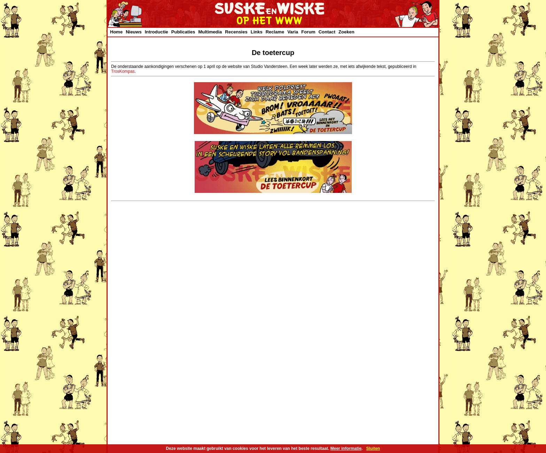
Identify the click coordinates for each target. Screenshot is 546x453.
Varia (292, 31)
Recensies (236, 31)
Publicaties (183, 31)
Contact (327, 31)
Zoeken (346, 31)
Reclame (275, 31)
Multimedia (210, 31)
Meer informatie (345, 448)
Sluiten (373, 448)
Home (116, 31)
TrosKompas (123, 71)
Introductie (156, 31)
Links (257, 31)
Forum (308, 31)
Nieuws (134, 31)
